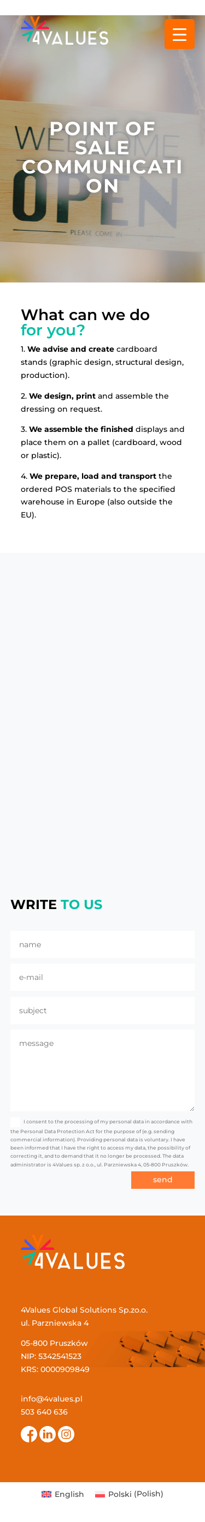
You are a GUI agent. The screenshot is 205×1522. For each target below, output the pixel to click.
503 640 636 (44, 1412)
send (163, 1179)
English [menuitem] (69, 1494)
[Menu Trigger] (180, 34)
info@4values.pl (52, 1399)
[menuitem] (63, 1494)
